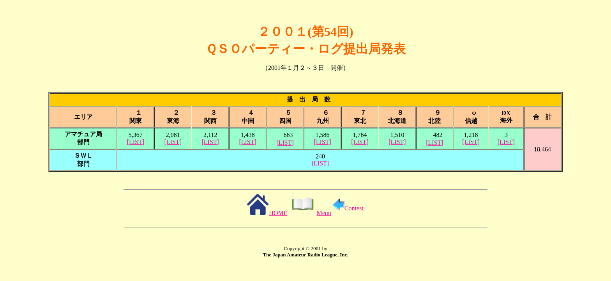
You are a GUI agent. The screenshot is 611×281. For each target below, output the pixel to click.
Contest (348, 208)
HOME (267, 213)
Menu (310, 213)
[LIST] (135, 142)
